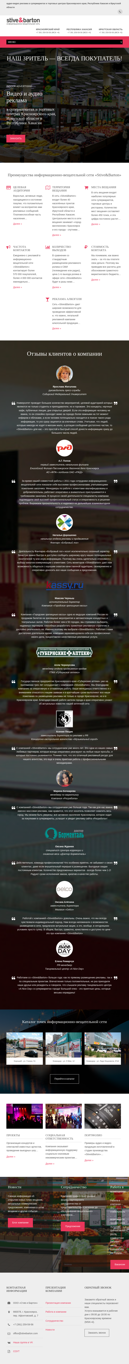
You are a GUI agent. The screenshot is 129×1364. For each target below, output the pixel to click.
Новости (50, 1311)
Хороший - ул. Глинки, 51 (25, 1074)
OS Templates (117, 1355)
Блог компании (19, 1239)
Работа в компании (56, 1293)
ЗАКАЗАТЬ (16, 139)
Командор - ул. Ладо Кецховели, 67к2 (104, 1074)
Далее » (17, 228)
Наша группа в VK (23, 1324)
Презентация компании (59, 1284)
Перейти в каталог (64, 1090)
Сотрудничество (55, 1302)
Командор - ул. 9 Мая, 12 (64, 1074)
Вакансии (102, 1243)
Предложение (61, 1239)
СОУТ (16, 1333)
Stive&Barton (46, 1355)
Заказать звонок (98, 1314)
